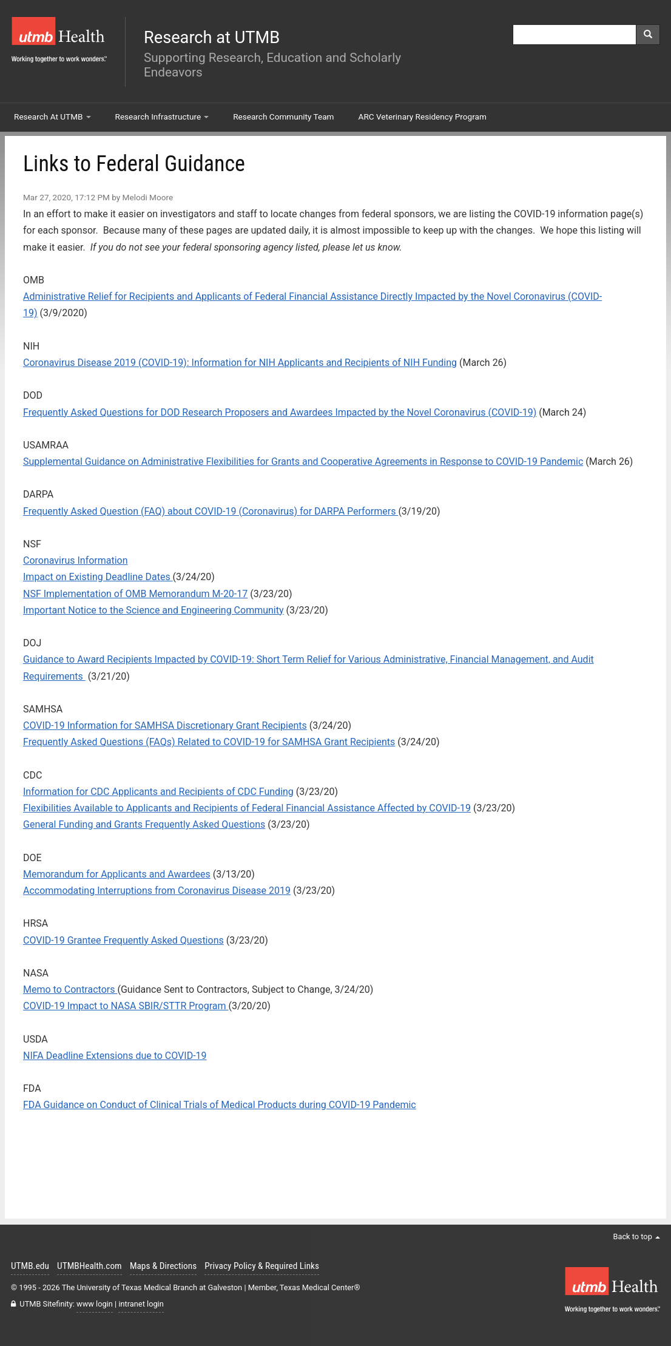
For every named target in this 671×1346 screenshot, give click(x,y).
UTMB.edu (30, 1265)
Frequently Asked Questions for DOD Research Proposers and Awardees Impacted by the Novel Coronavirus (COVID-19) (279, 412)
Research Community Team (283, 116)
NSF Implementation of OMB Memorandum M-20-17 (135, 594)
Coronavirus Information (75, 560)
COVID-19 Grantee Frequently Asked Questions (123, 940)
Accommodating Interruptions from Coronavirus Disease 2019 (157, 890)
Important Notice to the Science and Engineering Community (153, 610)
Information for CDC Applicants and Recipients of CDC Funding (158, 791)
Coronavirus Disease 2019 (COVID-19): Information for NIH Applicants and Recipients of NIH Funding (240, 362)
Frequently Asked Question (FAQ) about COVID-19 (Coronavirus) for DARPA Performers (210, 511)
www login (94, 1303)
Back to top (636, 1236)
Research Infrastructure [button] (162, 116)
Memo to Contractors (70, 989)
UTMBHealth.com (89, 1265)
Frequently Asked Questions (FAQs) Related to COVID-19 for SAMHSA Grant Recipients (209, 742)
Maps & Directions (163, 1265)
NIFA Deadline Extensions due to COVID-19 (115, 1055)
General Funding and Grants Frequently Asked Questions (144, 824)
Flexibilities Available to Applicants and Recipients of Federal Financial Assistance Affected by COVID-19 (247, 808)
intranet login (140, 1303)
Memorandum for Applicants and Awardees (117, 874)
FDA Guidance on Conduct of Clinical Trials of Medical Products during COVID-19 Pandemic (219, 1105)
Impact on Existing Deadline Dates (98, 577)
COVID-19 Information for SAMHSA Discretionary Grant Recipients (165, 725)
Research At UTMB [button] (52, 116)
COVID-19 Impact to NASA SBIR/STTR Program (126, 1006)
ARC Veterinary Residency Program (423, 116)
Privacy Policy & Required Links (261, 1265)
